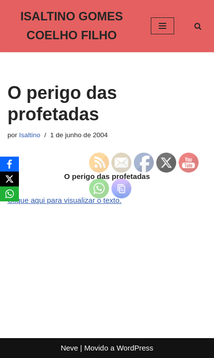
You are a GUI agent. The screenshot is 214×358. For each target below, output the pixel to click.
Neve (69, 348)
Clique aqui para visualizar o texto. (64, 200)
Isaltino (29, 135)
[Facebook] (9, 164)
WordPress (134, 348)
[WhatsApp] (9, 193)
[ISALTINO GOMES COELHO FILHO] (71, 26)
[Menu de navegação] (162, 25)
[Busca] (198, 26)
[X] (9, 179)
